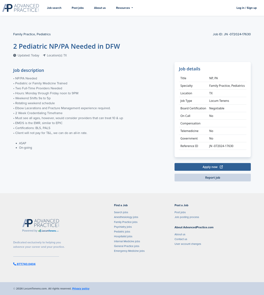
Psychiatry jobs (123, 227)
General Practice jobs (126, 246)
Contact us (181, 239)
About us (100, 8)
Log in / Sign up (246, 8)
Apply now (213, 167)
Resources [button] (123, 8)
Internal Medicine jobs (127, 241)
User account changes (188, 244)
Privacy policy (80, 289)
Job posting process (187, 217)
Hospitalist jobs (123, 236)
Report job (212, 178)
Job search (54, 8)
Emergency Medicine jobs (129, 251)
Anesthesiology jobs (126, 217)
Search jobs (121, 212)
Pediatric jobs (122, 232)
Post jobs (78, 8)
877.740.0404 (24, 264)
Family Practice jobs (126, 222)
